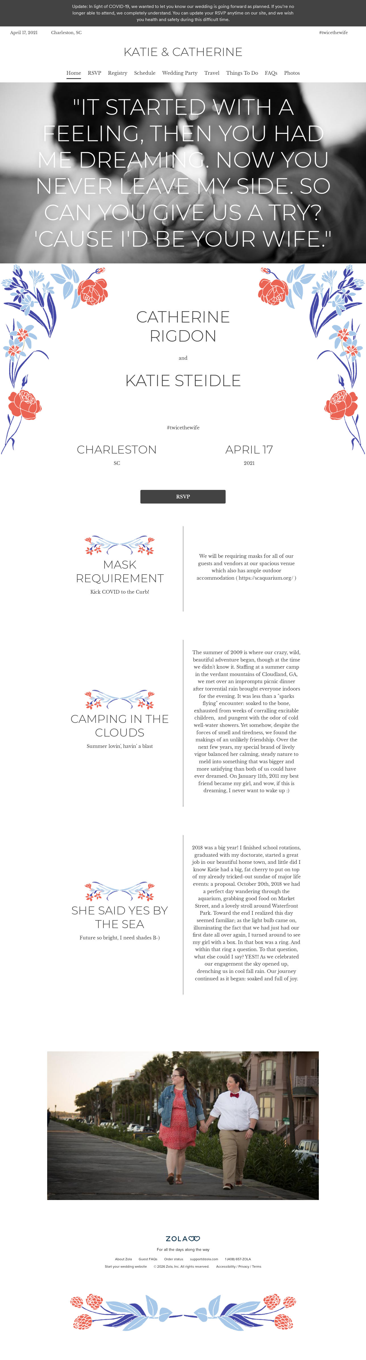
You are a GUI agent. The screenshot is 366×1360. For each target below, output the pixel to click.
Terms (256, 1266)
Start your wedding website (126, 1266)
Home (73, 73)
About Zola (123, 1259)
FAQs (271, 73)
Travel (211, 73)
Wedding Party (179, 73)
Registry (117, 73)
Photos (292, 73)
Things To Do (242, 73)
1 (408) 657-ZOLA (238, 1259)
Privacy (243, 1266)
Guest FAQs (148, 1259)
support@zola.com (204, 1259)
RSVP (94, 73)
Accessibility (226, 1266)
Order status (173, 1259)
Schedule (144, 73)
